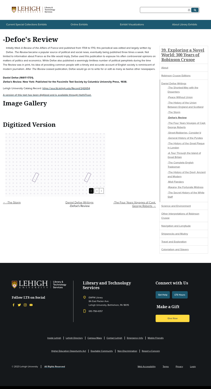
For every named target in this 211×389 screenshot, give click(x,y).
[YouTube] (31, 305)
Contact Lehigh (114, 338)
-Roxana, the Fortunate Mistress (185, 187)
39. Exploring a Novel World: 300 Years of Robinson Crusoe (182, 54)
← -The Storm (12, 202)
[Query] (169, 10)
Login (193, 366)
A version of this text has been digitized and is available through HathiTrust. (47, 95)
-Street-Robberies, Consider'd (184, 133)
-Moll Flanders (176, 182)
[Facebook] (13, 305)
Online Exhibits (79, 24)
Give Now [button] (172, 318)
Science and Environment (176, 206)
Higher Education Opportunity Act (68, 351)
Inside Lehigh (54, 338)
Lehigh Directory (74, 338)
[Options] (190, 10)
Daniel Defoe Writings (79, 202)
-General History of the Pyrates (185, 138)
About (164, 68)
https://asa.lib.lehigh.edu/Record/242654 (66, 88)
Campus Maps (94, 338)
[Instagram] (25, 305)
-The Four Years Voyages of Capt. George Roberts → (134, 204)
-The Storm (174, 112)
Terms (166, 366)
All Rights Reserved (54, 366)
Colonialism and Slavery (175, 249)
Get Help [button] (162, 294)
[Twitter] (19, 305)
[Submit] (195, 10)
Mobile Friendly (156, 338)
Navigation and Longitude (176, 226)
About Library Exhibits (184, 24)
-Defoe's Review (177, 118)
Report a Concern (151, 351)
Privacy (179, 366)
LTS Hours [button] (180, 294)
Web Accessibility (147, 366)
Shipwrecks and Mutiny (174, 234)
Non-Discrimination (127, 351)
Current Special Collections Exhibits (26, 24)
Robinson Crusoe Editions (175, 75)
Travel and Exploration (174, 242)
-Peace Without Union (180, 97)
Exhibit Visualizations (132, 24)
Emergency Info (135, 338)
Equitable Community (102, 351)
